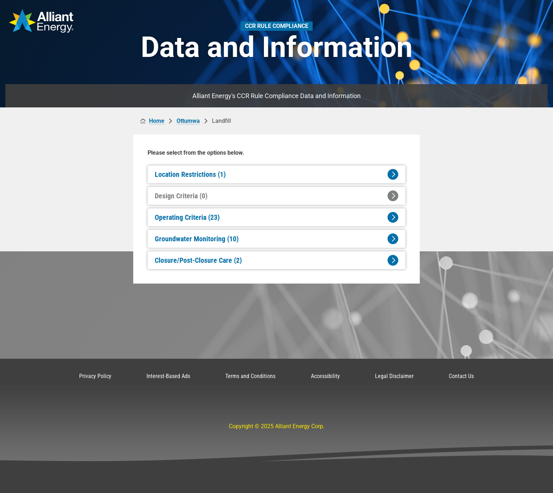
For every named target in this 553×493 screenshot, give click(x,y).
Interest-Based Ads (168, 376)
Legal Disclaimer (394, 376)
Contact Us (461, 376)
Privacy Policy (95, 376)
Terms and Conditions (250, 376)
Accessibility (325, 376)
